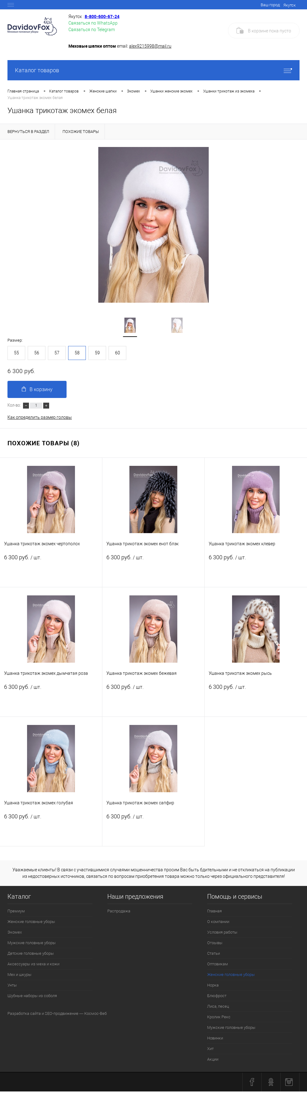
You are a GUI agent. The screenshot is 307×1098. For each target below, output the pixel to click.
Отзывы (214, 942)
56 (36, 352)
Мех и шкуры (19, 974)
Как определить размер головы (39, 417)
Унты (12, 985)
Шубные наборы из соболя (32, 995)
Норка (213, 985)
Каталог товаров (153, 70)
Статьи (213, 953)
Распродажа (118, 911)
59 (97, 352)
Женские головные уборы (31, 921)
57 (56, 352)
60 (117, 352)
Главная (214, 911)
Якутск (289, 5)
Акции (212, 1059)
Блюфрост (216, 995)
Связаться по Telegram (91, 29)
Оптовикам (217, 964)
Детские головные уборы (30, 953)
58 (77, 352)
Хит (210, 1048)
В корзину (37, 389)
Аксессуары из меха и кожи (33, 964)
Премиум (16, 911)
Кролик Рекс (218, 1017)
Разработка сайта (24, 1013)
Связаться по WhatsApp (93, 23)
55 (16, 352)
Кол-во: (14, 405)
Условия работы (222, 932)
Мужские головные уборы (31, 942)
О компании (218, 921)
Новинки (215, 1038)
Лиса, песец (218, 1006)
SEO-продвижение (61, 1013)
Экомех (14, 932)
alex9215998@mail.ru (150, 46)
